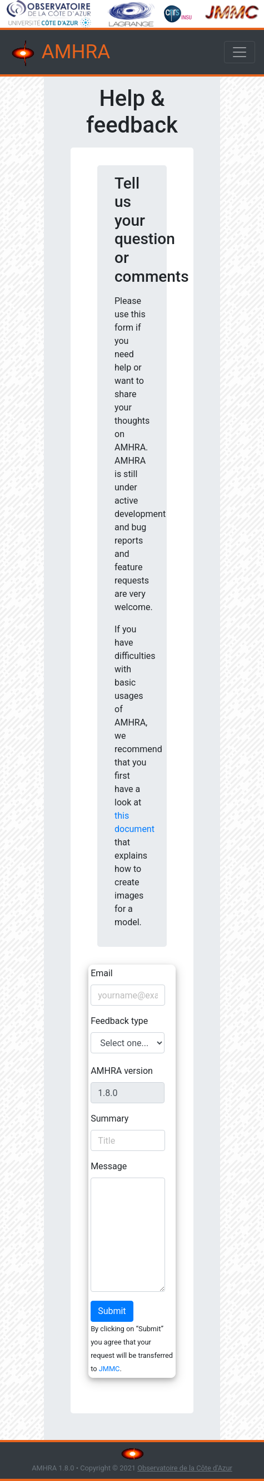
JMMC (109, 1369)
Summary (109, 1118)
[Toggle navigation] (239, 52)
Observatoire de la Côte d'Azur (184, 1468)
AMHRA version (122, 1071)
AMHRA (59, 53)
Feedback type (119, 1021)
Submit (112, 1311)
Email (102, 973)
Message (109, 1166)
